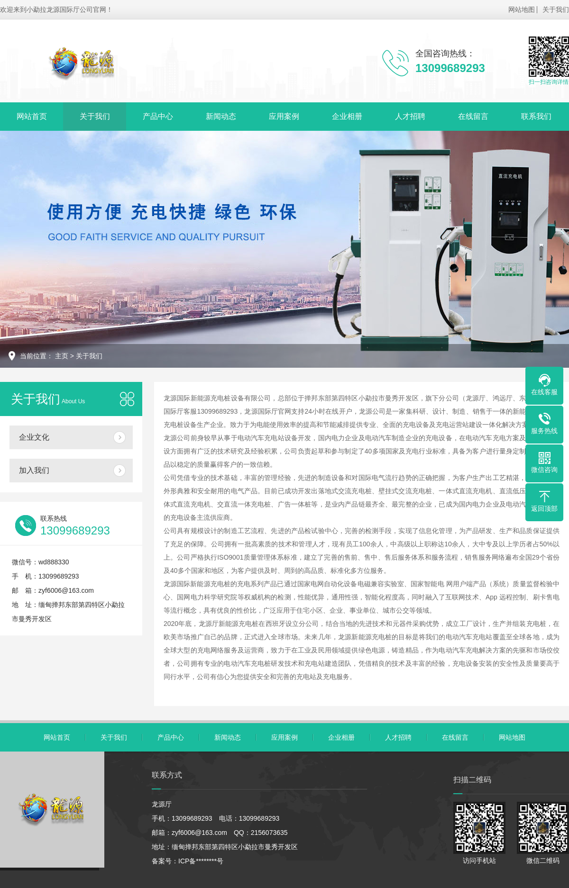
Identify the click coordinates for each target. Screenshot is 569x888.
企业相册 (347, 116)
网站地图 (521, 9)
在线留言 (473, 116)
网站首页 (32, 116)
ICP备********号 (200, 861)
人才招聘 (410, 116)
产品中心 (158, 116)
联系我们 (536, 116)
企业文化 (34, 437)
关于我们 (555, 9)
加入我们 (34, 470)
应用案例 (284, 116)
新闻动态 (221, 116)
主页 (61, 356)
